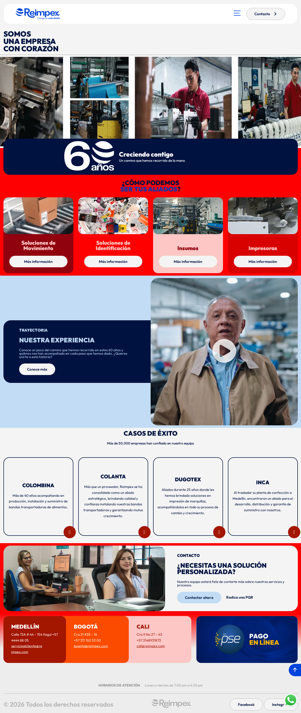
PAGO (264, 639)
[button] (224, 351)
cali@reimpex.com (151, 646)
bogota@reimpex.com (91, 646)
